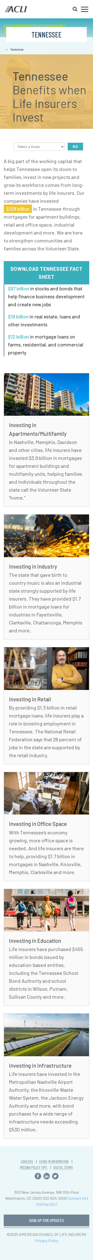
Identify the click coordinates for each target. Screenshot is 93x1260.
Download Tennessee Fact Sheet (47, 273)
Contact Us (77, 1198)
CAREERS (27, 1161)
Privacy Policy (46, 1240)
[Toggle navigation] (80, 9)
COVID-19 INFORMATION (53, 1161)
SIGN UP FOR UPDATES (46, 1220)
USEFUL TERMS (63, 1167)
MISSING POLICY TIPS (33, 1167)
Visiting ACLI (46, 1204)
